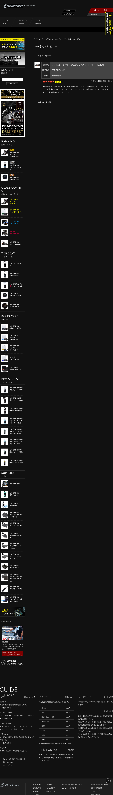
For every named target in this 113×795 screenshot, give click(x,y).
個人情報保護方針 (97, 788)
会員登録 (36, 791)
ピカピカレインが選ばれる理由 (72, 784)
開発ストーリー (51, 791)
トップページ (37, 784)
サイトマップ (95, 791)
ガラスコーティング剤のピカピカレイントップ (50, 39)
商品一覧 (49, 784)
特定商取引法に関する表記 (99, 784)
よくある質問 (50, 788)
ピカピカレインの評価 (69, 788)
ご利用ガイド (37, 788)
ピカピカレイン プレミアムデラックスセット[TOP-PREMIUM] (78, 65)
